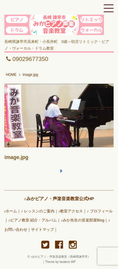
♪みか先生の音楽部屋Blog (83, 220)
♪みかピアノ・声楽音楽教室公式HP (59, 198)
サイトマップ (42, 230)
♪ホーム (10, 211)
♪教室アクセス (70, 211)
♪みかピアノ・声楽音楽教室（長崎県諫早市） (61, 256)
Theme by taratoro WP (60, 261)
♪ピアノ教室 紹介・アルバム (32, 220)
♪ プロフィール (100, 211)
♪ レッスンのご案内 (37, 211)
